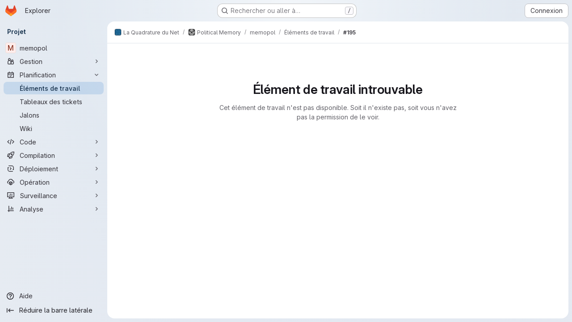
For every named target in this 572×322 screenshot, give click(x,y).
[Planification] (54, 74)
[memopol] (54, 48)
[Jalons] (54, 115)
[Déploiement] (54, 168)
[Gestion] (54, 61)
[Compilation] (54, 155)
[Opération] (54, 182)
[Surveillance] (54, 195)
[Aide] (54, 296)
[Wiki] (54, 128)
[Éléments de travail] (54, 88)
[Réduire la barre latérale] (54, 310)
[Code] (54, 142)
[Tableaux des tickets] (54, 101)
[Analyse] (54, 209)
